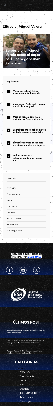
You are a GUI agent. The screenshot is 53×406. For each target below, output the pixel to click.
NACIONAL (12, 206)
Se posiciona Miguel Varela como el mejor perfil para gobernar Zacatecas (22, 57)
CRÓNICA (12, 188)
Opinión (11, 212)
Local (9, 200)
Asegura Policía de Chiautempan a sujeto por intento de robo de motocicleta (24, 352)
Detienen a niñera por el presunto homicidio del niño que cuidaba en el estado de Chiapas (25, 341)
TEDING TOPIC (14, 218)
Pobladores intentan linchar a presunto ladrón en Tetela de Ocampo (26, 331)
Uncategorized (14, 230)
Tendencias (12, 224)
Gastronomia (13, 194)
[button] (5, 5)
